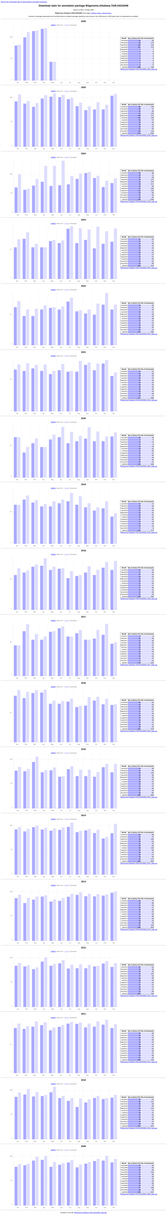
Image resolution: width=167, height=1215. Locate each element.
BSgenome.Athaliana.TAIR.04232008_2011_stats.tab (138, 1062)
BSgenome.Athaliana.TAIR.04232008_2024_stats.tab (138, 202)
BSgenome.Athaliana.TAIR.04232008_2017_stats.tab (138, 665)
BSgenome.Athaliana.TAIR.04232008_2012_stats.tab (138, 996)
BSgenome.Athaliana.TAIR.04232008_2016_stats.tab (138, 731)
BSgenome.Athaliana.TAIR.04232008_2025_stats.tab (138, 135)
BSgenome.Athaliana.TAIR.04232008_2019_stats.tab (138, 532)
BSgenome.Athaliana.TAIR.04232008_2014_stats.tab (138, 863)
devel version (106, 13)
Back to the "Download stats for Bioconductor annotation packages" (24, 2)
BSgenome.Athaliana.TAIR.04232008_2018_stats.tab (138, 599)
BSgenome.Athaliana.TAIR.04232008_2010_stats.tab (138, 1128)
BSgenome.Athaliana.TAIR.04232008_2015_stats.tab (138, 797)
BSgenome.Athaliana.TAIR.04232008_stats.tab (90, 1212)
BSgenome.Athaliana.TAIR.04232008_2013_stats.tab (138, 929)
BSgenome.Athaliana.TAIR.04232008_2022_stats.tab (138, 334)
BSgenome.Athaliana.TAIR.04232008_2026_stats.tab (138, 69)
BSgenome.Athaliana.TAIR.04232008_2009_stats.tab (138, 1194)
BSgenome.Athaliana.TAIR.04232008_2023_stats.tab (138, 268)
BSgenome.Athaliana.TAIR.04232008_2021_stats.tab (138, 400)
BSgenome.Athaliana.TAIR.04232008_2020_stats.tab (138, 466)
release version (96, 13)
